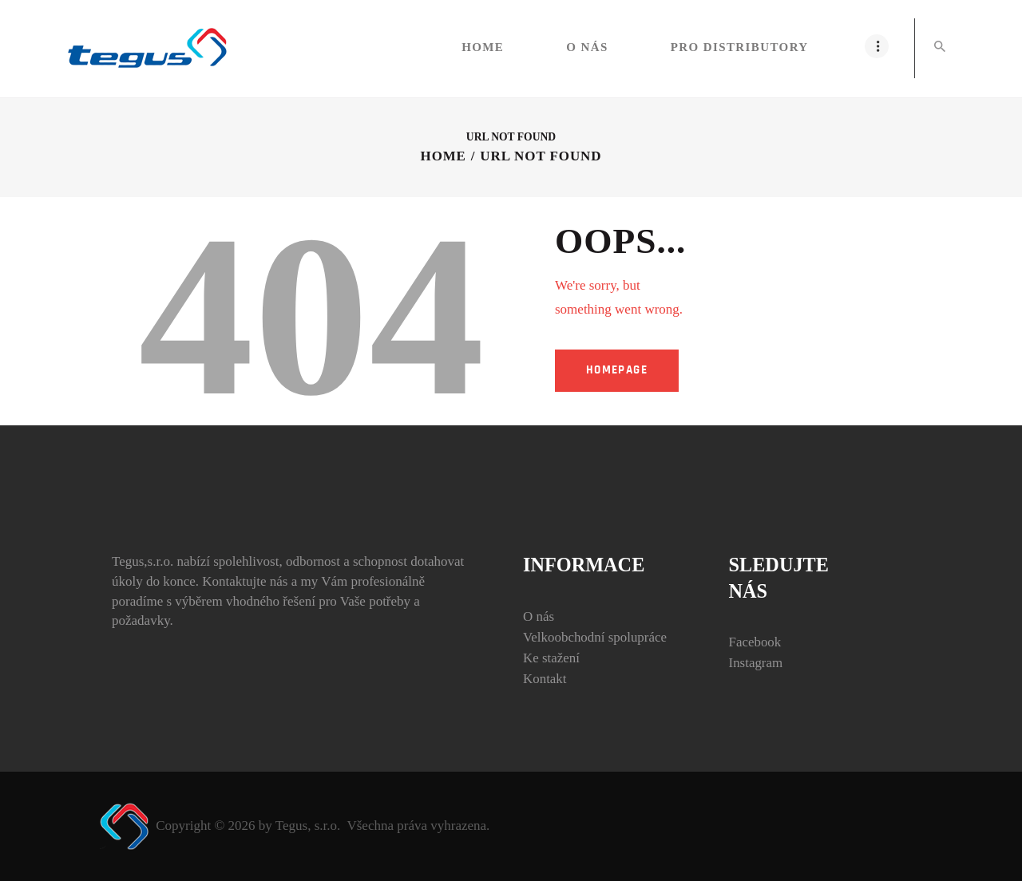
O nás (538, 616)
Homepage (617, 370)
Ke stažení (551, 658)
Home (442, 156)
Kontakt (545, 678)
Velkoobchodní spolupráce (595, 637)
